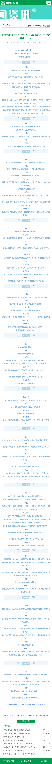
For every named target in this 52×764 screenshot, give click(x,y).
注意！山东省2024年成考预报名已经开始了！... (19, 747)
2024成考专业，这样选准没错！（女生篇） (17, 730)
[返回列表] (26, 721)
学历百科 (40, 26)
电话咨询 (26, 760)
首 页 (34, 26)
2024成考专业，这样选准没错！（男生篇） (17, 733)
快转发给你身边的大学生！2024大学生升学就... (19, 743)
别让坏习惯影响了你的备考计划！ (14, 750)
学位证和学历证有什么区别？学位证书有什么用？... (20, 754)
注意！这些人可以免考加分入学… (14, 737)
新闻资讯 (47, 26)
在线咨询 (8, 760)
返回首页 (43, 760)
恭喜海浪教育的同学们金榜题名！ (14, 740)
